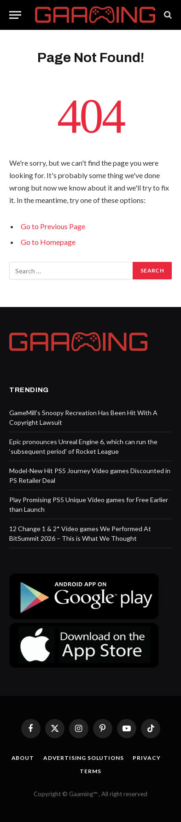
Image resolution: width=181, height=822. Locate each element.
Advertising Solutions (83, 757)
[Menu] (15, 15)
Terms (90, 771)
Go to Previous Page (53, 226)
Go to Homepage (48, 241)
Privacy (146, 757)
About (23, 757)
